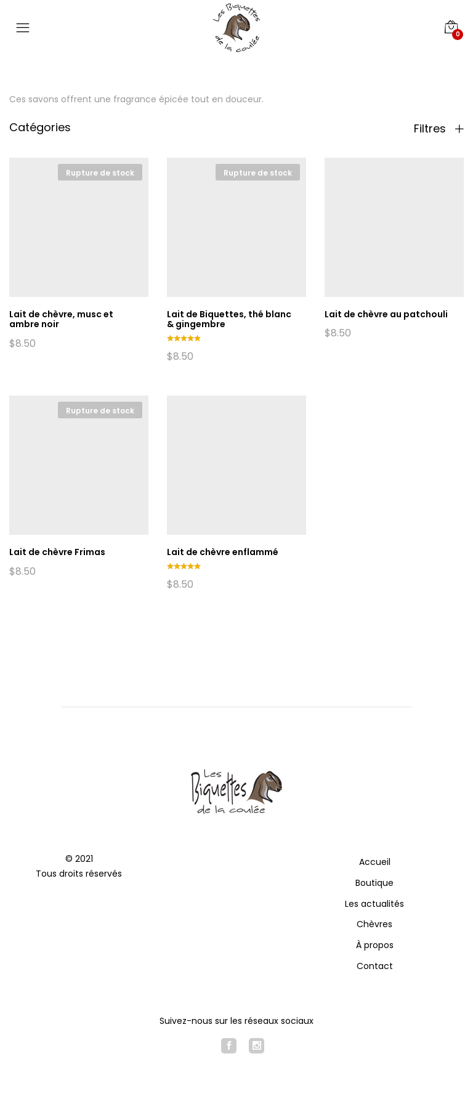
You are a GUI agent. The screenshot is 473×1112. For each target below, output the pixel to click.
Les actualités (374, 904)
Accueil (374, 862)
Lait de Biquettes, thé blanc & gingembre (229, 319)
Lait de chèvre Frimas (57, 552)
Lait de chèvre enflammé (222, 552)
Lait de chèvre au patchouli (386, 314)
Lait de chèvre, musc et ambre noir (61, 319)
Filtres (439, 128)
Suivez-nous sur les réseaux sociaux (236, 1021)
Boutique (374, 883)
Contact (375, 966)
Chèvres (374, 924)
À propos (375, 945)
